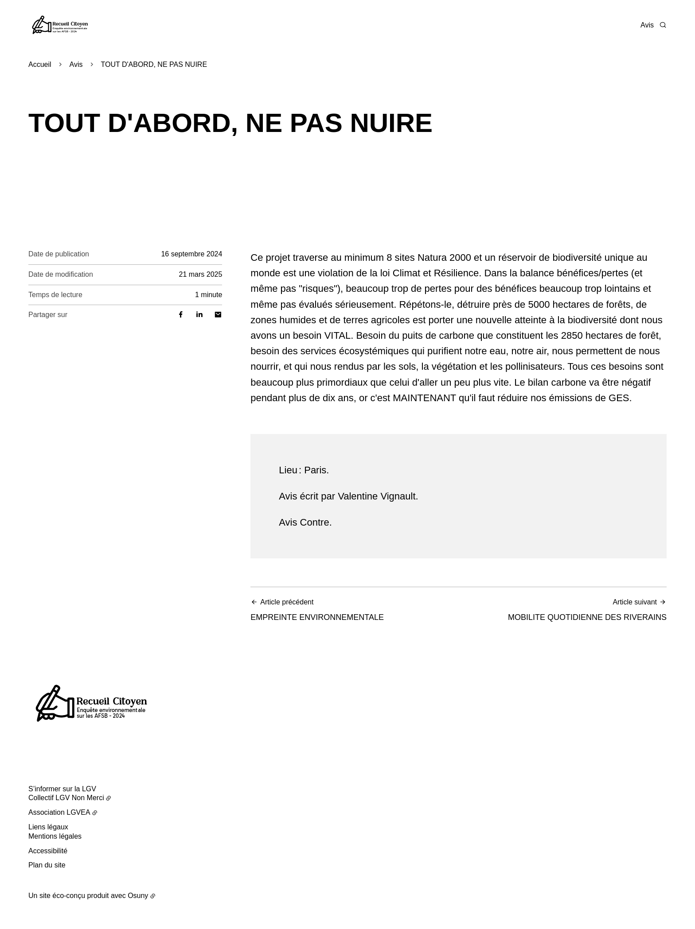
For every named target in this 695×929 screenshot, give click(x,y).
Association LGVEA (59, 812)
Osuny (138, 895)
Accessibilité (47, 851)
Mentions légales (55, 836)
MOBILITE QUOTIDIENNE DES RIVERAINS (565, 610)
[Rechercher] (663, 24)
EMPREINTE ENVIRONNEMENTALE (351, 610)
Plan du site (47, 865)
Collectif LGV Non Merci (66, 797)
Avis (647, 25)
